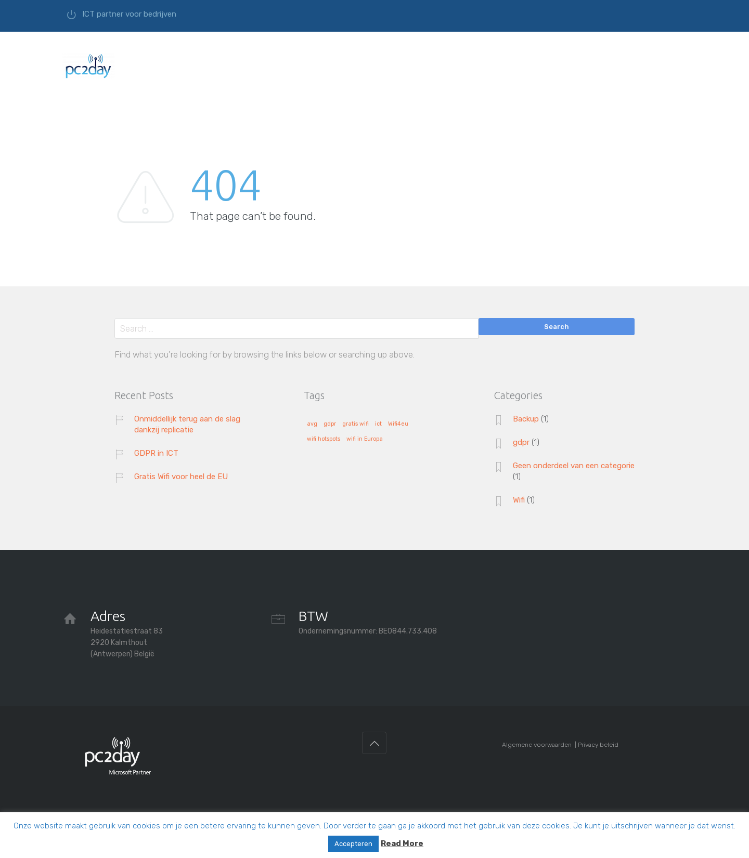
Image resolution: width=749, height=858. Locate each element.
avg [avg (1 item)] (312, 424)
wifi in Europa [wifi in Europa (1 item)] (364, 439)
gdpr (521, 442)
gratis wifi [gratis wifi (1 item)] (355, 424)
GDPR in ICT (156, 453)
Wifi (519, 500)
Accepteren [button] (353, 844)
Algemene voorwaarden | (540, 744)
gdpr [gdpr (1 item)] (330, 424)
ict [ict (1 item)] (378, 424)
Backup (526, 419)
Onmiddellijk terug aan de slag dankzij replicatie (187, 424)
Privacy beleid (598, 744)
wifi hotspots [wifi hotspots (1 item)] (323, 439)
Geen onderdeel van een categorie (574, 465)
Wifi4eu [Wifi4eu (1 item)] (398, 424)
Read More (402, 843)
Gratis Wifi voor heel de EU (181, 476)
